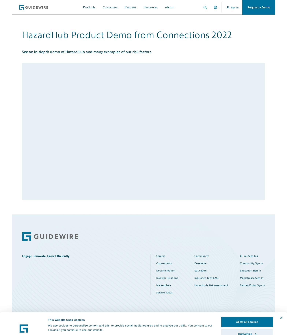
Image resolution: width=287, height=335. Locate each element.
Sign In (233, 7)
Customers (110, 7)
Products (89, 7)
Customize (247, 313)
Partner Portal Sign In (252, 285)
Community (201, 256)
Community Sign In (251, 263)
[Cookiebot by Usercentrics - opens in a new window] (24, 328)
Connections (164, 263)
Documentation (165, 270)
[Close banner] (281, 297)
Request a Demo (258, 7)
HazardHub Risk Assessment (211, 285)
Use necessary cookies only (247, 325)
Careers (160, 256)
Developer (200, 263)
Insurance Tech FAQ (206, 278)
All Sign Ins (251, 256)
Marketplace (163, 285)
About (169, 7)
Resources (151, 7)
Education (200, 270)
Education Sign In (250, 270)
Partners (130, 7)
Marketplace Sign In (251, 278)
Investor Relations (167, 278)
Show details (56, 319)
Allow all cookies (247, 301)
